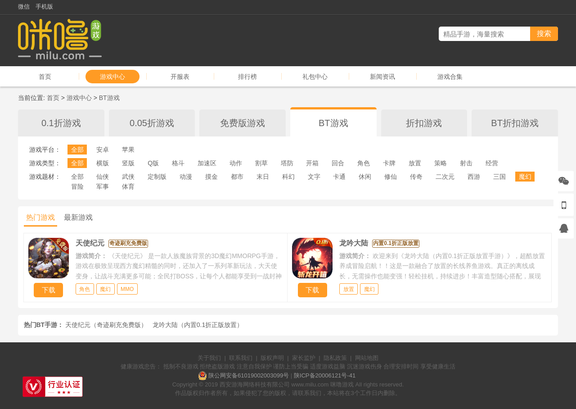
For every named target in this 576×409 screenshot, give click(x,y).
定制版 (157, 176)
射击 (466, 163)
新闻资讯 (382, 76)
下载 (48, 290)
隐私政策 (335, 357)
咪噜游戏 (342, 384)
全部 (77, 149)
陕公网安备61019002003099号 (248, 375)
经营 (492, 163)
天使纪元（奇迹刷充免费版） (106, 324)
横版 (102, 163)
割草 (261, 163)
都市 (237, 176)
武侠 (128, 176)
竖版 (128, 163)
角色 (363, 163)
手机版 (44, 6)
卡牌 (389, 163)
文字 (314, 176)
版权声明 (272, 357)
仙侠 (102, 176)
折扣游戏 (424, 123)
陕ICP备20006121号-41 (325, 375)
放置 (415, 163)
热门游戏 (40, 217)
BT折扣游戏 (515, 123)
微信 (24, 6)
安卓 (102, 149)
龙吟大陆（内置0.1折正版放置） (198, 324)
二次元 (445, 176)
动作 (236, 163)
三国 (499, 176)
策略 (440, 163)
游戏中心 (112, 76)
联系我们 (240, 357)
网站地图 (366, 357)
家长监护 (303, 357)
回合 (338, 163)
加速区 (207, 163)
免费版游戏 (242, 123)
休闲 (365, 176)
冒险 (77, 186)
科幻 (288, 176)
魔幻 (525, 176)
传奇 (416, 176)
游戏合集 (450, 76)
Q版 (153, 163)
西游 (474, 176)
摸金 (211, 176)
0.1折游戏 (61, 123)
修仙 (390, 176)
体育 (128, 186)
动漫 (186, 176)
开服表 (180, 76)
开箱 (312, 163)
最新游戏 (78, 217)
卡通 (339, 176)
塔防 (287, 163)
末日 (262, 176)
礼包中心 (315, 76)
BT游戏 (109, 97)
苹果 (128, 149)
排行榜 (247, 76)
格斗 (178, 163)
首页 (45, 76)
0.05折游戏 (152, 123)
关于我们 (209, 357)
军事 (102, 186)
